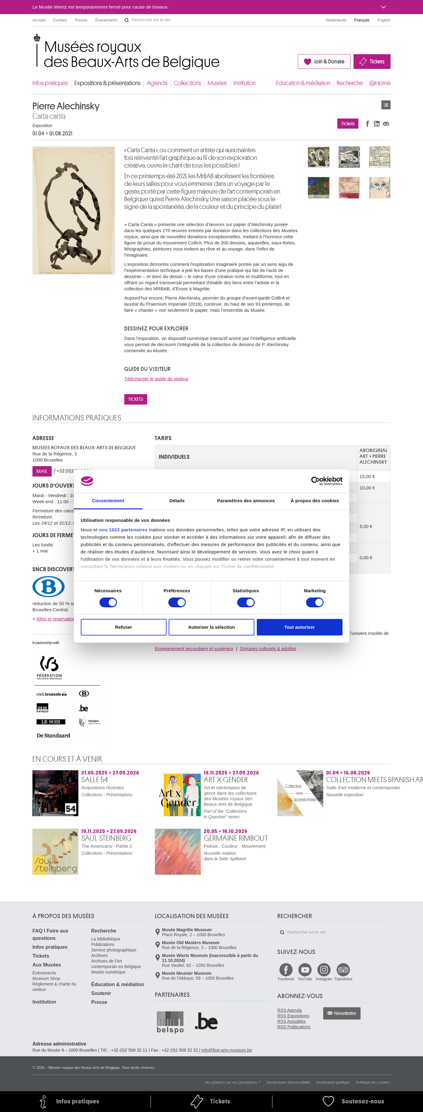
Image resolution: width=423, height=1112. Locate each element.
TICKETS (135, 399)
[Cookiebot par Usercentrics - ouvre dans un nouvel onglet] (316, 481)
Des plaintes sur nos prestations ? (232, 1082)
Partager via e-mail (386, 123)
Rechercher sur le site (126, 20)
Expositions (386, 104)
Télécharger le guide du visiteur (156, 378)
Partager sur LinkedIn (376, 123)
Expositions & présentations (107, 83)
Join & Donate (329, 61)
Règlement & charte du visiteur (54, 987)
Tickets (377, 61)
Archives (99, 955)
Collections (187, 83)
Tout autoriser (299, 627)
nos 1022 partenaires (123, 529)
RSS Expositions (293, 1015)
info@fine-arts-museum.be (226, 1050)
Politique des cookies (373, 1082)
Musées (217, 83)
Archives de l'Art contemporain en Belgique (116, 964)
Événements (106, 20)
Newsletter (345, 1013)
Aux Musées (46, 964)
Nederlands (336, 20)
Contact (60, 20)
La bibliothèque (105, 939)
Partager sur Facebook (367, 123)
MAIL (42, 471)
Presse (81, 20)
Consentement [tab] (108, 500)
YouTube (305, 979)
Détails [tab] (177, 500)
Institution (245, 83)
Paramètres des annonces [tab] (246, 500)
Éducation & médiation (303, 83)
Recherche (350, 83)
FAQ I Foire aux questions (50, 934)
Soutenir (101, 993)
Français (362, 20)
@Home (380, 83)
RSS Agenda (289, 1010)
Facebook (286, 979)
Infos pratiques (50, 83)
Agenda (157, 83)
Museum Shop (46, 978)
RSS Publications (293, 1026)
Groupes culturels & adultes (268, 648)
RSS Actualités (291, 1021)
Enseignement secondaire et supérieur (194, 648)
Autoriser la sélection (211, 627)
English (384, 20)
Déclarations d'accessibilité (288, 1082)
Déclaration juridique (333, 1082)
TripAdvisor (343, 979)
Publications (102, 944)
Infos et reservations (57, 618)
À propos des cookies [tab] (315, 500)
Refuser (123, 627)
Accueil (38, 20)
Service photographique (114, 950)
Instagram (324, 979)
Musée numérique (108, 972)
